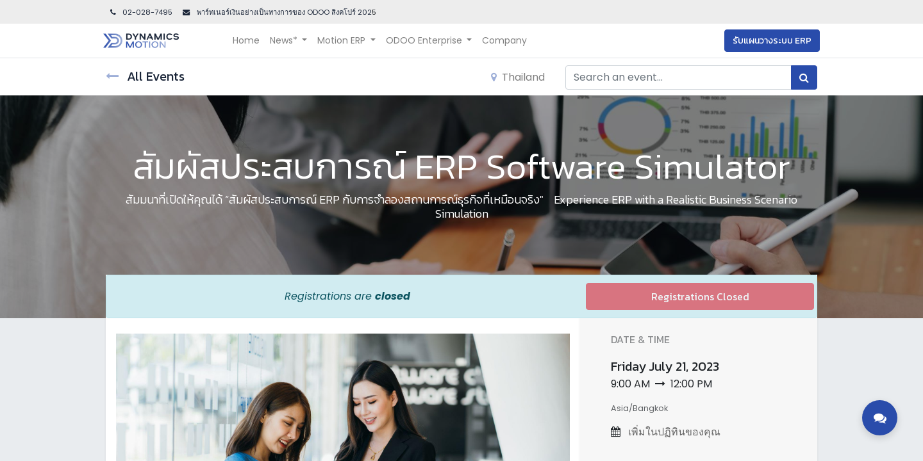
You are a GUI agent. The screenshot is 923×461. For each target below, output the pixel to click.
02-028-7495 (140, 12)
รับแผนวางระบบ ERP (769, 40)
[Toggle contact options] (879, 417)
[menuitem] (248, 41)
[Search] (804, 77)
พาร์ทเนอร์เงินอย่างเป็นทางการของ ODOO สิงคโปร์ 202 (283, 12)
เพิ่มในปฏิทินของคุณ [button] (673, 432)
